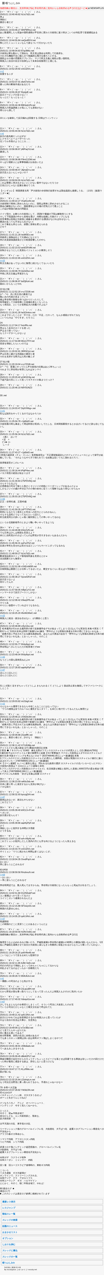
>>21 (2, 411)
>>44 (2, 657)
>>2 (2, 71)
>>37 (2, 919)
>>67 (2, 1002)
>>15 (2, 260)
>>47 (2, 670)
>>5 (2, 978)
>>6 (2, 134)
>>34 (2, 499)
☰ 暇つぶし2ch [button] (11, 3)
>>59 (2, 875)
